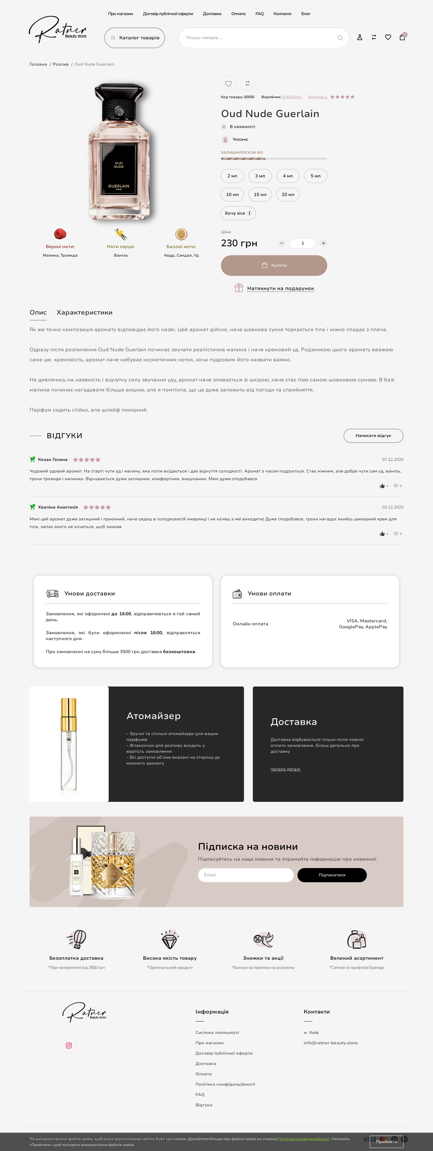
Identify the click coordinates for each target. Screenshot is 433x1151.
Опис (38, 312)
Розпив (61, 64)
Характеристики (85, 312)
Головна (38, 64)
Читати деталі (285, 769)
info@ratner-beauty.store (331, 1043)
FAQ (259, 14)
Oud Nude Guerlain (94, 64)
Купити (279, 265)
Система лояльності (217, 1032)
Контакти (282, 14)
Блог (305, 14)
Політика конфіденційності (225, 1084)
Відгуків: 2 (317, 97)
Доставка (212, 14)
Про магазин (120, 14)
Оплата (238, 14)
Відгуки (204, 1105)
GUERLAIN (291, 97)
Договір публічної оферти (168, 14)
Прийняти (386, 1141)
